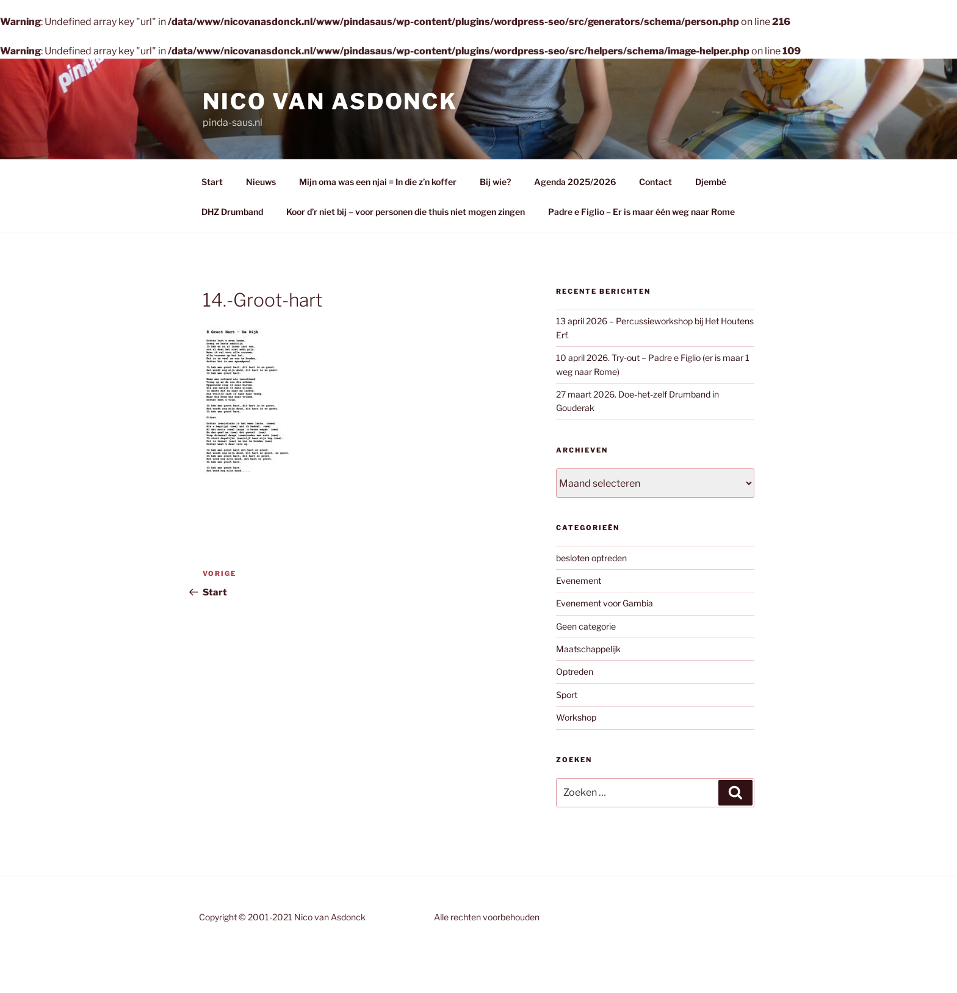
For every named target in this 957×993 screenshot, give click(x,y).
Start (212, 181)
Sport (566, 694)
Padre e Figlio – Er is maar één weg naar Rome (641, 211)
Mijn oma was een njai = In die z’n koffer (378, 181)
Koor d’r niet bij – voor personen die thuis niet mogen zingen (405, 211)
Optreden (574, 671)
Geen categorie (586, 626)
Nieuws (261, 181)
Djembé (710, 181)
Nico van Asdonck (330, 101)
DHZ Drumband (232, 211)
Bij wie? (495, 181)
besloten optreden (591, 558)
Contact (655, 181)
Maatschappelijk (588, 649)
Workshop (576, 717)
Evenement (578, 580)
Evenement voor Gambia (604, 603)
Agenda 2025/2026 (575, 181)
